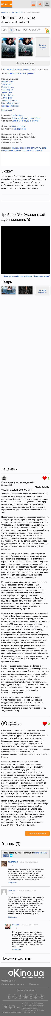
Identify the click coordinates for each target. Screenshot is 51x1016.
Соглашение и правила (12, 984)
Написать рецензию (37, 833)
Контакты (34, 984)
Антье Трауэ (6, 98)
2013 (32, 70)
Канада (26, 70)
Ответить (12, 883)
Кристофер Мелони (10, 103)
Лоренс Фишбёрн (9, 101)
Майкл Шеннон (8, 87)
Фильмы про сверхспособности (28, 151)
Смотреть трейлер (25, 63)
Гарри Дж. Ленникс (9, 106)
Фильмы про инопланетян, (24, 148)
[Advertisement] (25, 380)
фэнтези (30, 74)
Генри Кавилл (7, 82)
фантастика (20, 74)
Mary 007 (12, 890)
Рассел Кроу (7, 90)
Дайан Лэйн (6, 93)
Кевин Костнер (8, 95)
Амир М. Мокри (18, 126)
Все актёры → (7, 110)
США (3, 70)
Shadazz (15, 925)
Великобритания (14, 70)
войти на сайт (40, 853)
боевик (11, 74)
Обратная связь (9, 981)
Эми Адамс (6, 84)
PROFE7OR (13, 862)
